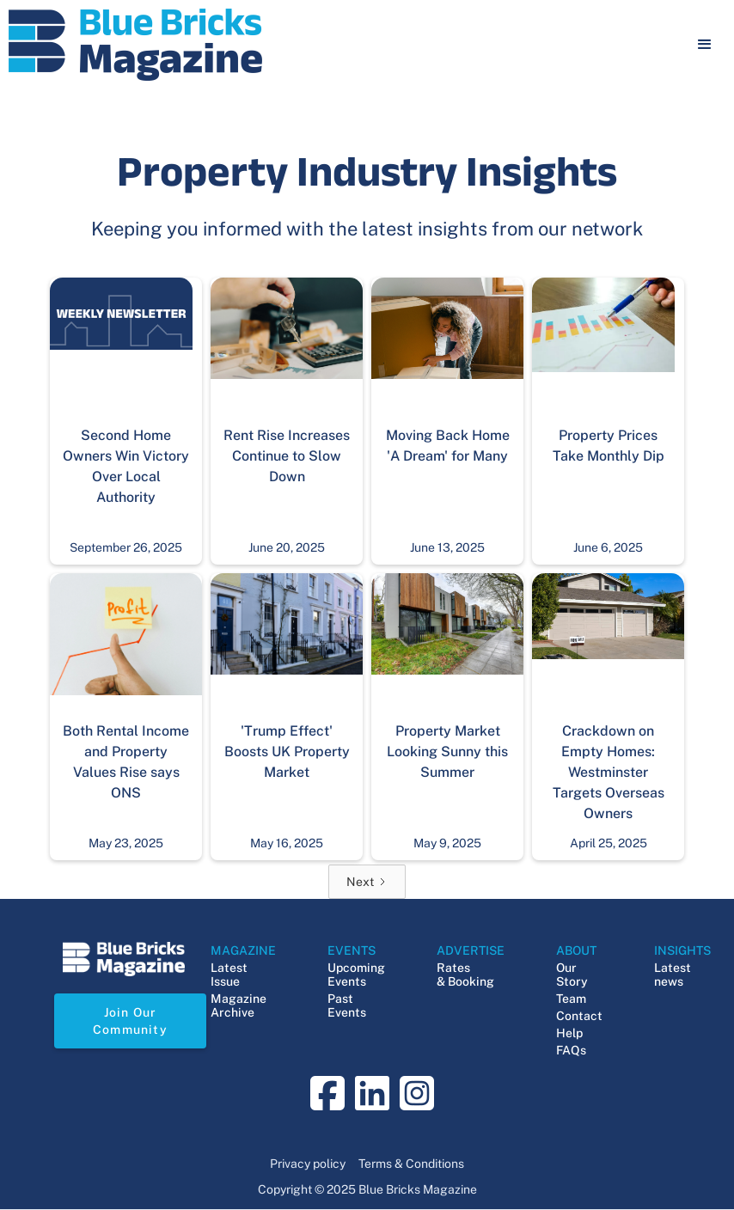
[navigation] (135, 45)
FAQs (571, 1050)
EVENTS (351, 950)
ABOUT (576, 950)
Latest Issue (229, 974)
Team (571, 998)
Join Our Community (130, 1020)
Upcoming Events (356, 974)
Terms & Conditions (411, 1163)
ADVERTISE (471, 950)
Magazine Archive (238, 1005)
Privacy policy (308, 1163)
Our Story (572, 974)
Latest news (672, 974)
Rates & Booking (465, 974)
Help (569, 1033)
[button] (704, 44)
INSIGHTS (682, 950)
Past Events (346, 1005)
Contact (579, 1016)
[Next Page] (367, 882)
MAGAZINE (243, 950)
